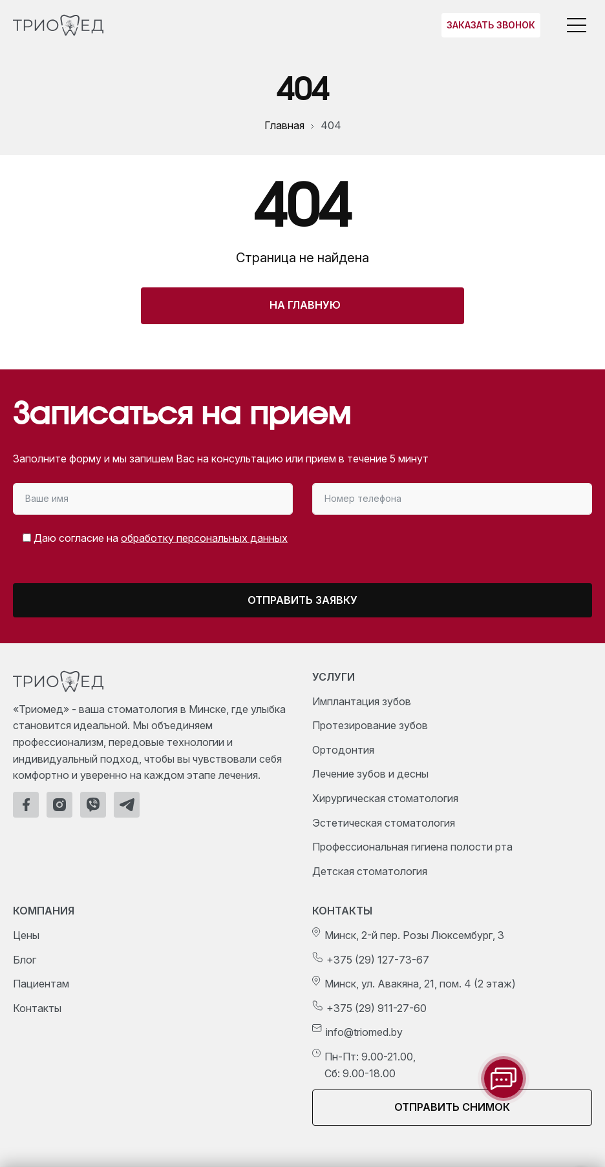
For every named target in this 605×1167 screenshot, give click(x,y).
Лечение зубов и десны (370, 773)
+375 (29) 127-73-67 (377, 959)
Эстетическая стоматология (383, 822)
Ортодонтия (343, 749)
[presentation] (484, 550)
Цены (26, 935)
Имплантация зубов (361, 701)
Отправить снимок (452, 1106)
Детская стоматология (369, 871)
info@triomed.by (364, 1032)
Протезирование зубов (370, 725)
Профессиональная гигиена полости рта (412, 846)
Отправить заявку (302, 600)
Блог (24, 959)
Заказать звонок (491, 24)
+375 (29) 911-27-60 (376, 1008)
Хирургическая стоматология (385, 798)
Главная (284, 125)
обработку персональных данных (204, 538)
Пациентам (41, 983)
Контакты (37, 1008)
